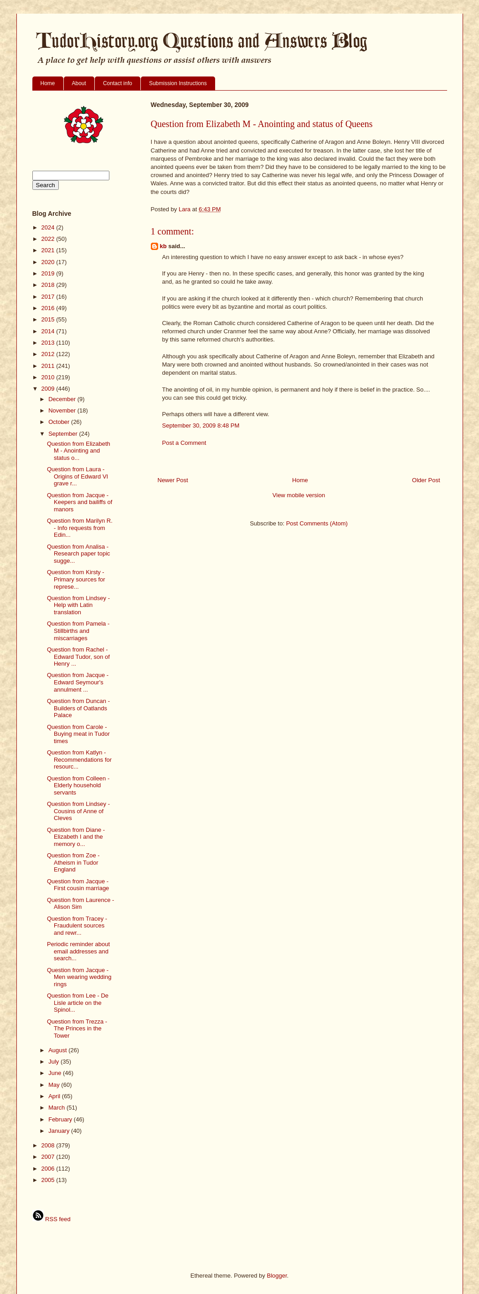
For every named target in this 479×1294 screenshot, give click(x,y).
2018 (49, 284)
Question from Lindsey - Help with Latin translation (78, 605)
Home (48, 83)
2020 (49, 262)
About (79, 83)
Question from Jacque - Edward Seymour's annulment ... (77, 682)
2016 (49, 308)
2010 (49, 377)
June (55, 1073)
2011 (49, 365)
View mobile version (299, 495)
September (63, 433)
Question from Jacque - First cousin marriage (78, 885)
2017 (49, 296)
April (55, 1096)
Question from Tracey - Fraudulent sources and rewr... (77, 925)
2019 (49, 273)
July (54, 1061)
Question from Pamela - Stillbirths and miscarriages (78, 630)
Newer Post (173, 480)
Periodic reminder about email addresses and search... (78, 951)
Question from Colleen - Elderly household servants (78, 785)
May (54, 1084)
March (57, 1107)
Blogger (277, 1275)
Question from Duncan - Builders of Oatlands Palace (78, 708)
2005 (49, 1180)
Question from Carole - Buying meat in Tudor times (78, 733)
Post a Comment (184, 442)
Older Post (426, 480)
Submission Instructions (178, 83)
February (61, 1119)
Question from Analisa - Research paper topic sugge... (78, 553)
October (59, 421)
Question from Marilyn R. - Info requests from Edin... (80, 527)
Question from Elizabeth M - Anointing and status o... (78, 450)
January (59, 1130)
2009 (49, 388)
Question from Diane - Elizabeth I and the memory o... (76, 836)
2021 (49, 250)
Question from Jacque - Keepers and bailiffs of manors (79, 502)
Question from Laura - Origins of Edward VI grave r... (77, 476)
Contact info (117, 83)
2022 (49, 238)
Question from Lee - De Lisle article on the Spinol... (77, 1002)
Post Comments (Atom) (317, 523)
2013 (49, 342)
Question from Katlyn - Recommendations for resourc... (79, 759)
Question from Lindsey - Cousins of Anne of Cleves (78, 810)
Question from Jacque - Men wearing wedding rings (79, 977)
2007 (49, 1156)
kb (163, 246)
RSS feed (51, 1219)
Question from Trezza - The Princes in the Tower (77, 1028)
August (58, 1050)
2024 (49, 227)
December (62, 399)
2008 (49, 1145)
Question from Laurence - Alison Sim (80, 904)
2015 (49, 319)
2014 (49, 331)
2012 (49, 354)
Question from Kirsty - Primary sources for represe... (76, 579)
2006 (49, 1168)
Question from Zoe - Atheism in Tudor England (73, 862)
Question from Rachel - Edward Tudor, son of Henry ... (78, 656)
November (62, 410)
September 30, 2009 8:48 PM (201, 425)
